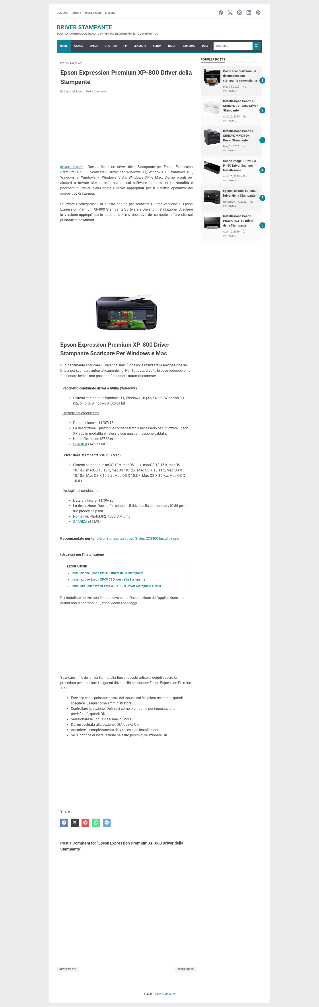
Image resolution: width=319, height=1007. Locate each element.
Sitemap (111, 12)
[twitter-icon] (230, 13)
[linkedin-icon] (248, 13)
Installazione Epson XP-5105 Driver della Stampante (108, 579)
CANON (78, 45)
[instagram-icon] (239, 13)
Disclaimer (93, 12)
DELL (205, 45)
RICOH (172, 45)
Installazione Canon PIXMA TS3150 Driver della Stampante (238, 220)
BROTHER (111, 45)
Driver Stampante (84, 27)
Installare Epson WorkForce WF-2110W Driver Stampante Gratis (116, 586)
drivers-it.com (71, 167)
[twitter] (75, 823)
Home (64, 45)
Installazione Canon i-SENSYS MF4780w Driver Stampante (238, 135)
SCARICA (80, 444)
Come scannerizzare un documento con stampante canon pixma (240, 75)
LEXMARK (140, 45)
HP (125, 45)
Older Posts (185, 969)
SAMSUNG (189, 45)
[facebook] (64, 823)
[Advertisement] (126, 130)
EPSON (94, 45)
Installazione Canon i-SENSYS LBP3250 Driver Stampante (240, 105)
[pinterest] (85, 823)
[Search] (233, 46)
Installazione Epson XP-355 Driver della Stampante (108, 573)
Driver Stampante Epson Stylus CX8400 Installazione (137, 538)
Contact (62, 12)
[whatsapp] (96, 823)
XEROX (157, 45)
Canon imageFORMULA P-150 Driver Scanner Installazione (239, 165)
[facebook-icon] (221, 13)
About (76, 12)
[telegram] (107, 823)
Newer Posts (67, 969)
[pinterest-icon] (258, 13)
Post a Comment (96, 91)
